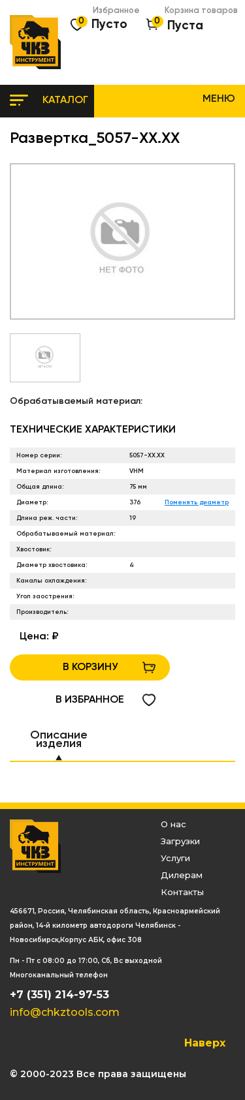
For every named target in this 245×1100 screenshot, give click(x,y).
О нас (173, 824)
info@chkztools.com (65, 1012)
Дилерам (182, 875)
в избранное (90, 700)
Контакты (182, 892)
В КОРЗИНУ (90, 667)
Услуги (175, 858)
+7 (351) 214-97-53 (59, 994)
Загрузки (180, 841)
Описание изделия (59, 739)
